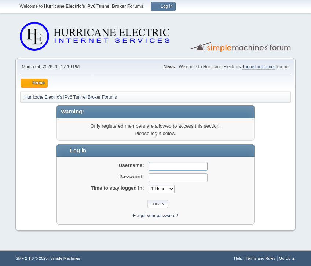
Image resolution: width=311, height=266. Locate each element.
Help (238, 258)
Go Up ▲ (287, 258)
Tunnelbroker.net (258, 66)
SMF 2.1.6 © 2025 (31, 258)
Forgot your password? (155, 215)
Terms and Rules (260, 258)
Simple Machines (65, 258)
